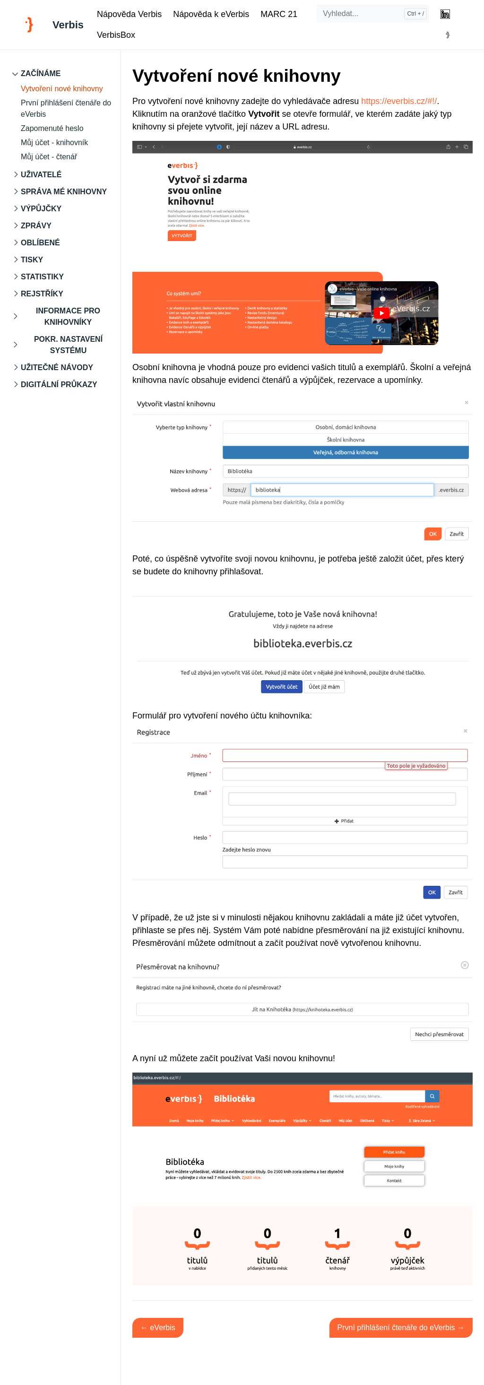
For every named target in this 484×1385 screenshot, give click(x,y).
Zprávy (36, 226)
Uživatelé (41, 175)
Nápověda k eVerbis (211, 14)
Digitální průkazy (59, 385)
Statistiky (42, 277)
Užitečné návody (57, 368)
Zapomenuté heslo (52, 128)
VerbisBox (116, 35)
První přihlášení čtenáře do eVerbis (66, 108)
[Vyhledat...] (373, 14)
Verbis (68, 25)
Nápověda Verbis (129, 14)
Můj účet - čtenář (49, 157)
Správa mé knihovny (64, 192)
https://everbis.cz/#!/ (399, 101)
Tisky (32, 260)
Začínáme (40, 73)
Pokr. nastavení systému (68, 345)
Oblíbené (40, 243)
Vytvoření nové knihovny (62, 89)
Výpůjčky (41, 209)
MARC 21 (278, 14)
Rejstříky (42, 294)
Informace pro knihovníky (68, 316)
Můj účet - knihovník (54, 142)
